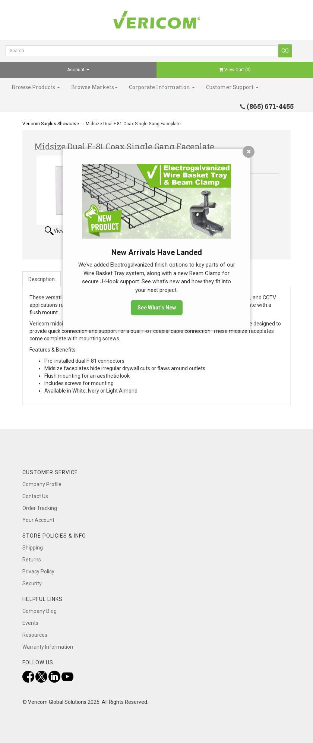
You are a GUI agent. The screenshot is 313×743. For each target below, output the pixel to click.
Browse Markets (94, 87)
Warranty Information (47, 647)
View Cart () (235, 69)
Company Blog (39, 611)
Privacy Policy (38, 571)
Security (32, 583)
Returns (31, 560)
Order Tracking (39, 508)
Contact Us (35, 496)
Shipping (32, 548)
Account (78, 69)
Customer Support (232, 87)
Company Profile (41, 484)
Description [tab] (41, 279)
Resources (34, 635)
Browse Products (36, 87)
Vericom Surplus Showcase (50, 123)
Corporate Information (162, 87)
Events (30, 623)
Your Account (38, 520)
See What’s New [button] (156, 308)
